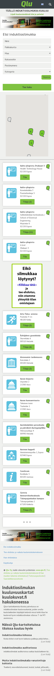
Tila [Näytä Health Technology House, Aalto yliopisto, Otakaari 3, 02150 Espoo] (25, 177)
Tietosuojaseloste (36, 576)
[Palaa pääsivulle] (27, 4)
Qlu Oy (9, 570)
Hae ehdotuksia (10, 557)
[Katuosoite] (27, 59)
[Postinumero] (27, 65)
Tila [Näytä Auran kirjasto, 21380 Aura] (25, 390)
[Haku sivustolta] (50, 4)
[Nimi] (27, 41)
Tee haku (27, 87)
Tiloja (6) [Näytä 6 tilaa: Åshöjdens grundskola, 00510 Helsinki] (27, 347)
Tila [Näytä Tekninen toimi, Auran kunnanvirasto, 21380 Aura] (25, 414)
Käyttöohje (8, 563)
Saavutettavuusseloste (13, 578)
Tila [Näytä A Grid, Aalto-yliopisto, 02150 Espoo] (25, 256)
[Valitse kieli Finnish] (42, 4)
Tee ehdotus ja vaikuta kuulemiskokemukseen (23, 552)
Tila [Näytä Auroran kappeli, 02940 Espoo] (25, 461)
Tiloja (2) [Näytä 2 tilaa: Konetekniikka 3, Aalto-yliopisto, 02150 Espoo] (27, 201)
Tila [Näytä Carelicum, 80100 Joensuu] (25, 482)
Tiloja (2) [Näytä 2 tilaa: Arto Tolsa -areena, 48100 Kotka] (27, 325)
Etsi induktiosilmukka (12, 547)
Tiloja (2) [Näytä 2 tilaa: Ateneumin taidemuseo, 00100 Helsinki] (27, 368)
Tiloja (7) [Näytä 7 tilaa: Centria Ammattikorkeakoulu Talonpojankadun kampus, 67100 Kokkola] (27, 510)
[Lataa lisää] (27, 522)
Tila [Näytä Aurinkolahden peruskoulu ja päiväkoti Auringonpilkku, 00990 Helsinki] (25, 439)
